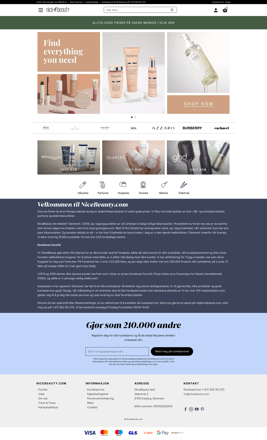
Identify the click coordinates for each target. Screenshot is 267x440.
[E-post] (117, 351)
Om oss (43, 398)
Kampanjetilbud (48, 407)
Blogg (228, 2)
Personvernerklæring (100, 398)
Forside (42, 389)
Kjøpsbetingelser (97, 394)
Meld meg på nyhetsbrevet (172, 351)
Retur (90, 403)
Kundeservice (218, 2)
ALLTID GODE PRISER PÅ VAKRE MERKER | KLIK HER (133, 22)
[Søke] (140, 10)
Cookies (92, 407)
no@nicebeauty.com (196, 394)
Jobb (41, 394)
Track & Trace (47, 403)
